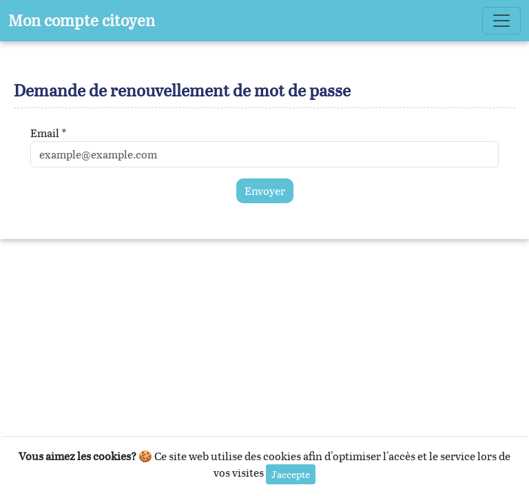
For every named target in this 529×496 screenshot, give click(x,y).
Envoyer (265, 190)
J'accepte (290, 474)
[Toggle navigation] (501, 20)
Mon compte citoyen (81, 20)
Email (44, 133)
